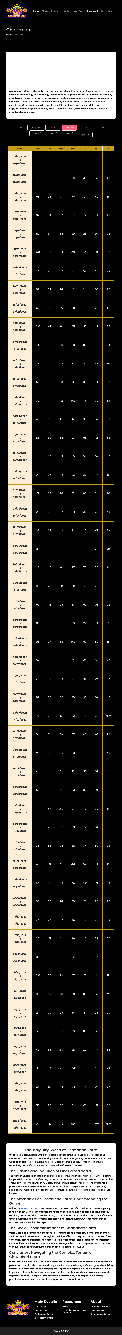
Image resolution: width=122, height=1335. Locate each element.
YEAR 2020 (106, 127)
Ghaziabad (92, 11)
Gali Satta (40, 1306)
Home (36, 11)
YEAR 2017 (69, 133)
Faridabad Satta (44, 1314)
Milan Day (66, 11)
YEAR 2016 (87, 135)
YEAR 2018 (52, 133)
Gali (102, 11)
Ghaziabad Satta (30, 1208)
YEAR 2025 (16, 127)
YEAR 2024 (34, 127)
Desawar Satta (43, 1310)
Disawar (54, 11)
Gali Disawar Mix (44, 1318)
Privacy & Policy (99, 1306)
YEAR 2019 (34, 133)
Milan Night (79, 11)
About (45, 11)
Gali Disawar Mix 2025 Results (75, 1311)
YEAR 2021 (88, 127)
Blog (109, 11)
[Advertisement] (61, 72)
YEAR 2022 (70, 127)
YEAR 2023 (52, 127)
